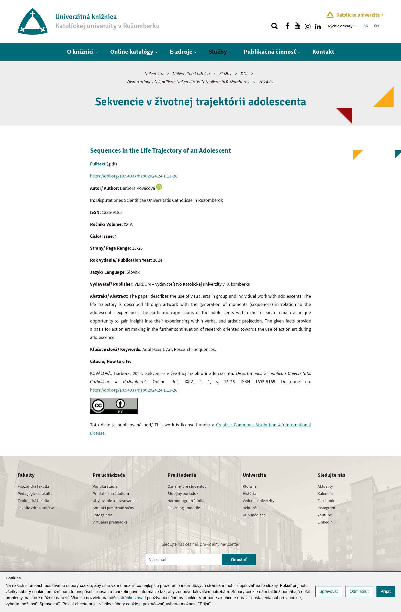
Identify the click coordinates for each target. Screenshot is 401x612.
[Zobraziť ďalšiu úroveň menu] (355, 25)
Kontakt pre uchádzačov (113, 507)
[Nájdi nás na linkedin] (318, 26)
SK (365, 25)
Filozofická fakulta (33, 486)
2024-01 (266, 82)
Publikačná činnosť (269, 51)
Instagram (326, 507)
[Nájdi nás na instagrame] (308, 26)
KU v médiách (254, 514)
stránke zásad (133, 598)
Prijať (386, 591)
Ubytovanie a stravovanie (114, 500)
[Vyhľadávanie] (274, 26)
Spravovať (328, 591)
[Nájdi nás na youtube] (297, 26)
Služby (218, 51)
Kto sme (250, 486)
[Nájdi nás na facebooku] (287, 26)
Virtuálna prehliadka (110, 522)
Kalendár (325, 493)
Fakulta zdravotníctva (36, 507)
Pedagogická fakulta (35, 493)
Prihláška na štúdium (111, 493)
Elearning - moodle (184, 507)
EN (376, 25)
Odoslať (239, 559)
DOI (244, 73)
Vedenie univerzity (258, 500)
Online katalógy (131, 51)
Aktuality (325, 486)
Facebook (326, 500)
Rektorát (250, 507)
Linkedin (325, 522)
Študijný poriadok (183, 493)
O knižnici (80, 51)
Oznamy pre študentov (187, 486)
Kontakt (323, 51)
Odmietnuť (359, 591)
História (249, 493)
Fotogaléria (102, 514)
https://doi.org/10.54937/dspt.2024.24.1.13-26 (133, 176)
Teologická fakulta (33, 500)
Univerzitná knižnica (191, 73)
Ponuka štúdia (105, 486)
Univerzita (153, 73)
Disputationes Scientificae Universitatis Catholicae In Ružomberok (188, 82)
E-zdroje (181, 51)
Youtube (325, 514)
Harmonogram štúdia (186, 500)
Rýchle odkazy (340, 25)
